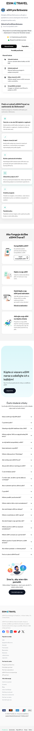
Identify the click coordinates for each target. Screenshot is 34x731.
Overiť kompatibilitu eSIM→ (11, 26)
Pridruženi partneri (7, 667)
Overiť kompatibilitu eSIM (21, 258)
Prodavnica (5, 729)
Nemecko (4, 652)
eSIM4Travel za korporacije (9, 672)
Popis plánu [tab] (25, 46)
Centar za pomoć (6, 682)
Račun (30, 729)
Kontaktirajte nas (17, 592)
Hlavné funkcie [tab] (8, 46)
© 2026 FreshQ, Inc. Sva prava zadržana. (17, 714)
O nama (4, 684)
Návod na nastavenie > (21, 305)
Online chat (24, 716)
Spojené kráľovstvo (7, 642)
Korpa (25, 729)
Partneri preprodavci (8, 670)
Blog (3, 687)
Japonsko (4, 658)
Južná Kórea (5, 655)
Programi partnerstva (8, 664)
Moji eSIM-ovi (19, 729)
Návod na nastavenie (8, 694)
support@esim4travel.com (12, 716)
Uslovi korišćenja (6, 689)
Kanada (4, 645)
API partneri (5, 675)
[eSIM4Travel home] (17, 3)
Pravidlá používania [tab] (17, 50)
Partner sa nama (6, 697)
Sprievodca (12, 729)
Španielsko (5, 650)
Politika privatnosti (7, 692)
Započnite (9, 391)
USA (3, 640)
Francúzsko (5, 647)
